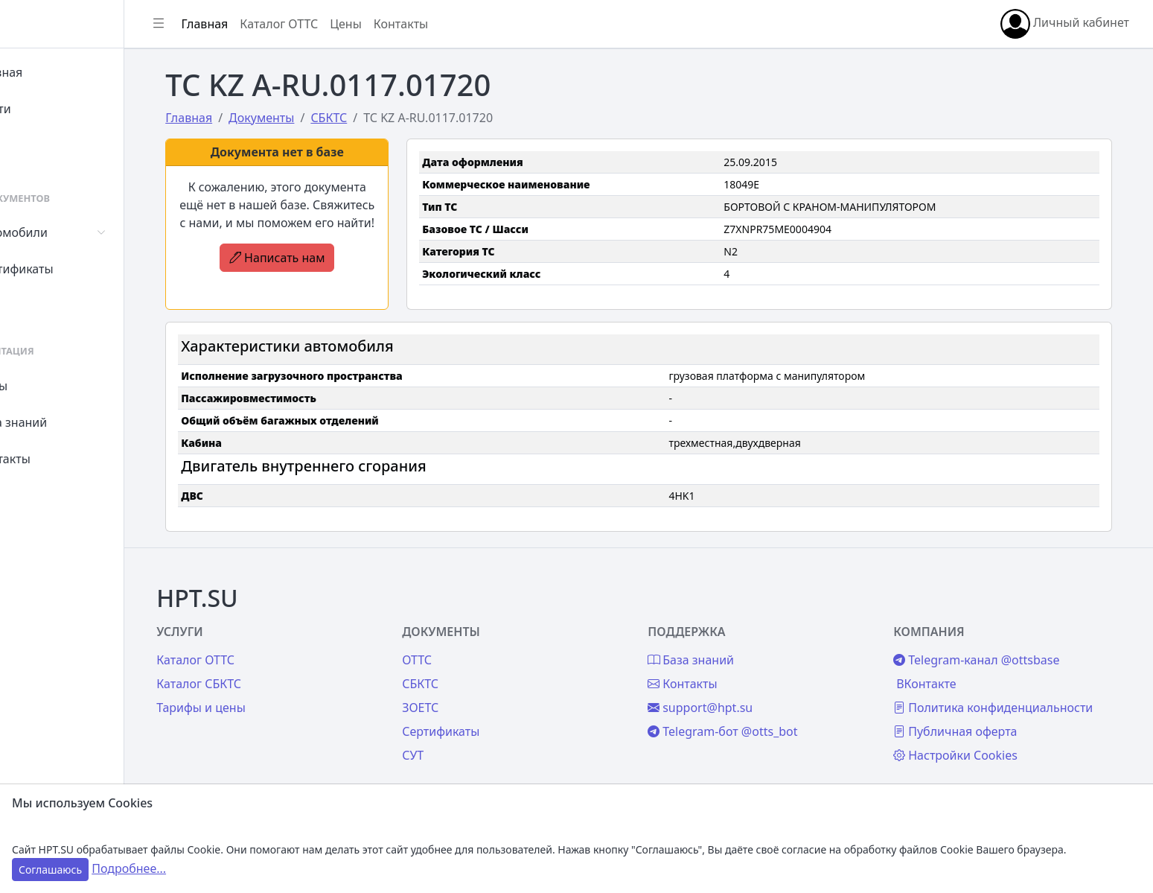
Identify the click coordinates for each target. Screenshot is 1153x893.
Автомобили (65, 232)
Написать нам (317, 275)
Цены (46, 386)
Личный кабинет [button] (1064, 24)
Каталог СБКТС (259, 668)
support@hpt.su (733, 692)
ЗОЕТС (467, 692)
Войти (47, 109)
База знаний (65, 422)
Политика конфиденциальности (1012, 692)
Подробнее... (129, 868)
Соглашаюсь (50, 869)
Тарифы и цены (262, 692)
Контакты (57, 459)
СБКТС (467, 668)
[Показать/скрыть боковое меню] (224, 24)
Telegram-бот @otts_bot (756, 716)
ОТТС (464, 644)
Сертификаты (68, 269)
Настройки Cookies (975, 739)
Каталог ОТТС (345, 24)
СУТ (40, 305)
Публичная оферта (974, 716)
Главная (53, 72)
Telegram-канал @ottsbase (996, 644)
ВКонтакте (945, 668)
